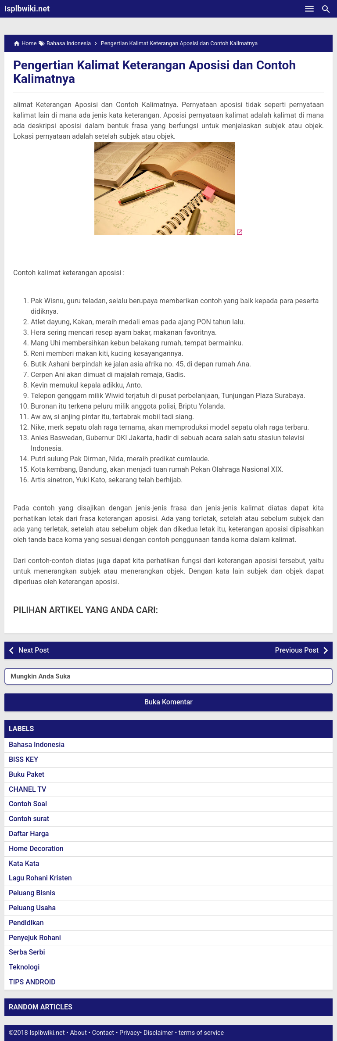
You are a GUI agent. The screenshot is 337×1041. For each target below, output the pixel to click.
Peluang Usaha (32, 908)
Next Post (33, 650)
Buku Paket (26, 774)
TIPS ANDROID (32, 982)
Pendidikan (26, 923)
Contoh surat (29, 819)
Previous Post (297, 650)
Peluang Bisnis (32, 893)
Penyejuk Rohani (35, 937)
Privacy (129, 1033)
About (78, 1033)
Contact (103, 1033)
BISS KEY (23, 759)
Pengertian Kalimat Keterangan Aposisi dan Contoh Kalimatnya (154, 72)
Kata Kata (24, 863)
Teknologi (24, 967)
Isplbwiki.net (27, 8)
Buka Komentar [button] (168, 702)
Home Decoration (36, 848)
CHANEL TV (27, 789)
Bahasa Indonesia (37, 744)
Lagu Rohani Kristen (40, 878)
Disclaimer (158, 1033)
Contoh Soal (28, 804)
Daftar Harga (29, 833)
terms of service (201, 1033)
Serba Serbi (27, 952)
